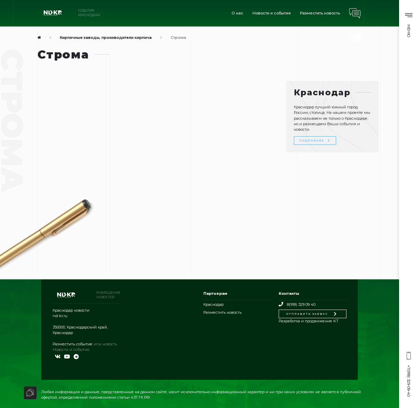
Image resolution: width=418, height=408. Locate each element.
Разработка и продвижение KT (309, 321)
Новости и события (272, 13)
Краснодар (213, 304)
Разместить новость (320, 13)
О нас (237, 13)
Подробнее (314, 140)
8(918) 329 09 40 (297, 304)
